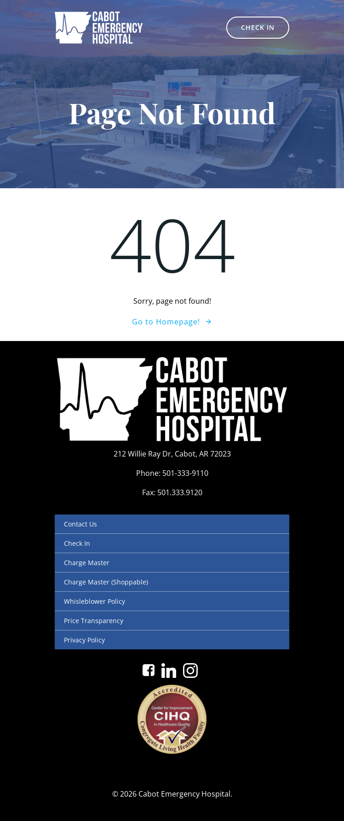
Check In (77, 543)
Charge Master (86, 562)
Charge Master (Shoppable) (106, 582)
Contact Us (80, 524)
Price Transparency (93, 620)
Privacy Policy (84, 640)
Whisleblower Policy (94, 601)
